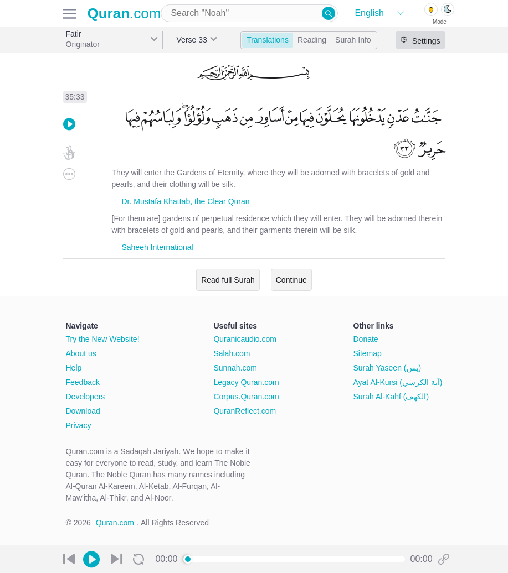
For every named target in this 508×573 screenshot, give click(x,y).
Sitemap (367, 353)
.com (124, 13)
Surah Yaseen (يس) (387, 367)
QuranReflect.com (244, 411)
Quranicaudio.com (244, 339)
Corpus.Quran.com (246, 396)
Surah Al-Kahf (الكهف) (391, 396)
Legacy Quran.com (246, 382)
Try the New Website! (103, 339)
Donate (365, 339)
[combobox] (249, 13)
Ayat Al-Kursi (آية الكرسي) (398, 382)
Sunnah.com (235, 367)
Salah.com (231, 353)
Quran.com (115, 522)
